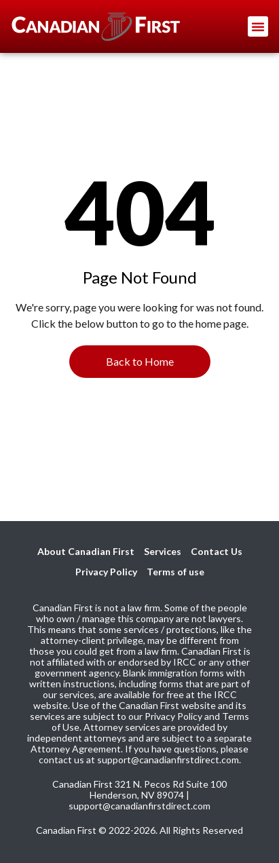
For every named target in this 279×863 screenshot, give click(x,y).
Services (162, 551)
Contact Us (216, 551)
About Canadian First (85, 551)
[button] (258, 26)
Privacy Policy (106, 571)
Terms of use (175, 571)
